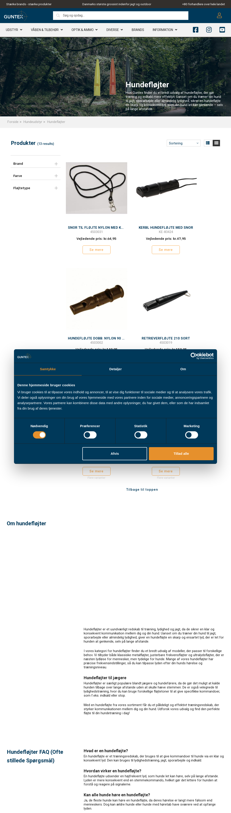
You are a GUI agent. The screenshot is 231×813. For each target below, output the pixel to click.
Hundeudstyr (32, 122)
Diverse (112, 30)
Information (163, 30)
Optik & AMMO (83, 30)
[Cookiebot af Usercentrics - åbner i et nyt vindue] (194, 356)
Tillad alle (181, 453)
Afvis (115, 453)
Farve (17, 176)
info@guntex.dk (24, 781)
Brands (138, 30)
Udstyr (12, 30)
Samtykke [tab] (48, 369)
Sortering (175, 143)
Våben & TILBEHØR (45, 30)
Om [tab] (183, 369)
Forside (12, 122)
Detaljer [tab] (115, 369)
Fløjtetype (21, 188)
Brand (18, 163)
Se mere (89, 239)
